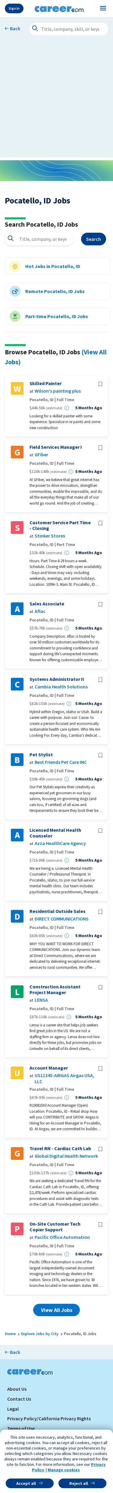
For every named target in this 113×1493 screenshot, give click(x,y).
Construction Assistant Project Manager (55, 989)
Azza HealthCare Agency (60, 843)
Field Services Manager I (56, 447)
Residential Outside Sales (58, 911)
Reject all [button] (78, 1483)
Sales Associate (47, 604)
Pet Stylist (41, 755)
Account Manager (49, 1068)
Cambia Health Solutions (61, 687)
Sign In (14, 8)
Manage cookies (64, 1469)
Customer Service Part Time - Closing (60, 525)
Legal (13, 1409)
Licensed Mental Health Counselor (55, 833)
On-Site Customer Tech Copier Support (55, 1227)
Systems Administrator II (57, 679)
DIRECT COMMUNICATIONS (62, 919)
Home (10, 1333)
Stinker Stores (50, 536)
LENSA (41, 1000)
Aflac (40, 611)
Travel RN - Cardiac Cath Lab (60, 1148)
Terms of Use (21, 1428)
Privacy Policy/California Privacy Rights (49, 1418)
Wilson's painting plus (58, 391)
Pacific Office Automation (62, 1237)
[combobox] (39, 239)
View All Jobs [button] (56, 1309)
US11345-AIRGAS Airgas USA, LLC (64, 1078)
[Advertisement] (56, 100)
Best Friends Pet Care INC (61, 762)
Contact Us (19, 1399)
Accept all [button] (26, 1483)
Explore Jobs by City (39, 1333)
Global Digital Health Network (66, 1156)
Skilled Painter (45, 383)
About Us (17, 1389)
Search (93, 239)
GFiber (41, 455)
